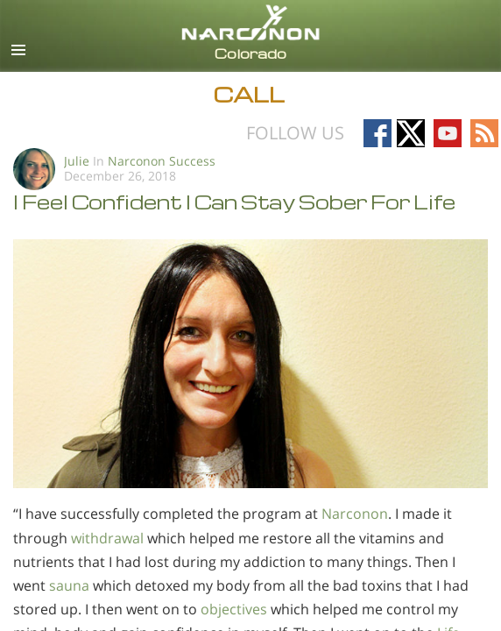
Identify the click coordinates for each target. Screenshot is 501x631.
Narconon (354, 513)
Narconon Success (161, 160)
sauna (67, 585)
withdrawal (105, 538)
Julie (76, 160)
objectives (234, 609)
